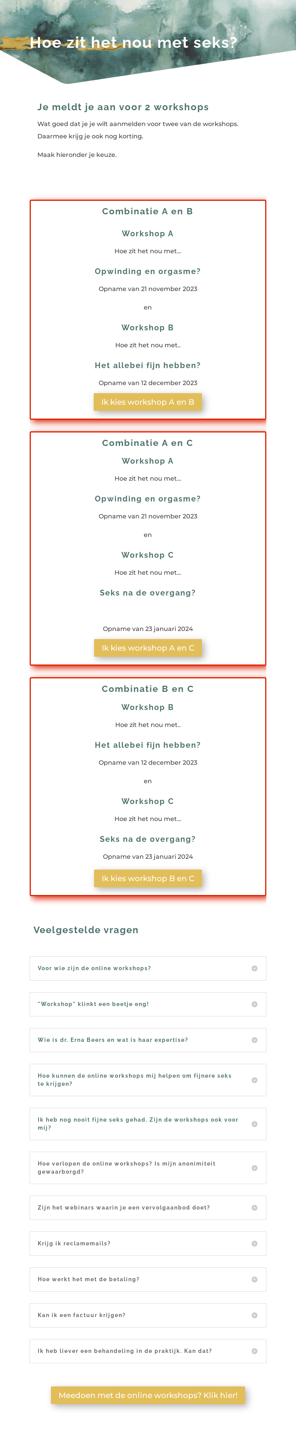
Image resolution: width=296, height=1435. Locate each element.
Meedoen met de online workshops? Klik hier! (148, 1395)
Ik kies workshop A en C (148, 648)
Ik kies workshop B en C (148, 878)
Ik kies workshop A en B (147, 402)
